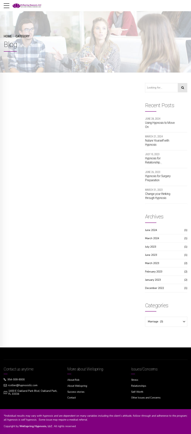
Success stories (76, 391)
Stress (135, 380)
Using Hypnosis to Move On (160, 125)
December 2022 (154, 288)
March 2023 (152, 263)
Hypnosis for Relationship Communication (155, 161)
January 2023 (153, 280)
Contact (72, 397)
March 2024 (152, 238)
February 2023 (153, 271)
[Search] (182, 87)
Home (8, 36)
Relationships (139, 385)
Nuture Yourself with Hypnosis (157, 142)
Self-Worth (137, 391)
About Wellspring (77, 385)
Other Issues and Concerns (147, 397)
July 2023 (150, 247)
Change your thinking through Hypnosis (157, 196)
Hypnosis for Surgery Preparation (157, 178)
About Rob (73, 380)
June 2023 (151, 255)
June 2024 (151, 230)
